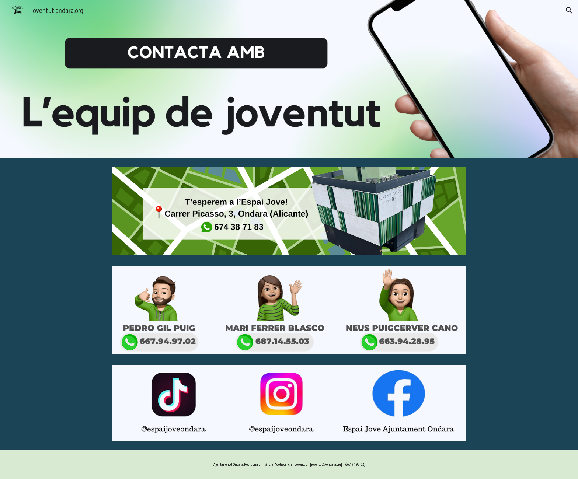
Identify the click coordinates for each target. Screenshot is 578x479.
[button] (569, 10)
